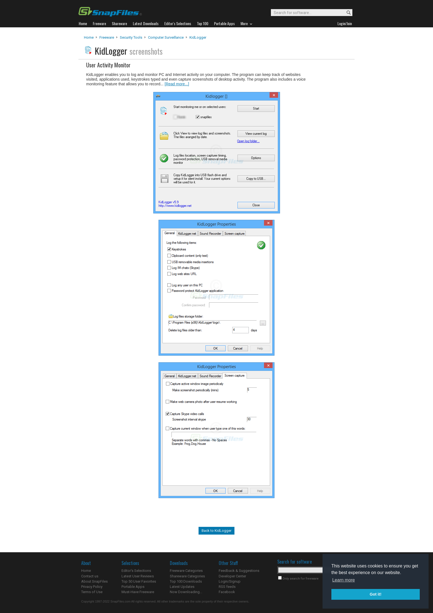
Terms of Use (91, 592)
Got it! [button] (375, 594)
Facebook (227, 592)
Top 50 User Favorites (139, 581)
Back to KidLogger (216, 531)
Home (89, 37)
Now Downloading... (186, 592)
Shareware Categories (187, 576)
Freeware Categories (186, 571)
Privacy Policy (91, 587)
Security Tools (131, 37)
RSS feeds (227, 587)
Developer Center (232, 576)
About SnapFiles (94, 581)
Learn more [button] (343, 580)
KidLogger (197, 37)
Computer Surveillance (166, 37)
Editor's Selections (136, 571)
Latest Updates (182, 587)
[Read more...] (177, 84)
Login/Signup (230, 581)
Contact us (89, 576)
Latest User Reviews (138, 576)
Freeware (106, 37)
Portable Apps (133, 587)
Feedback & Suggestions (239, 571)
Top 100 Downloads (186, 581)
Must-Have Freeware (138, 592)
